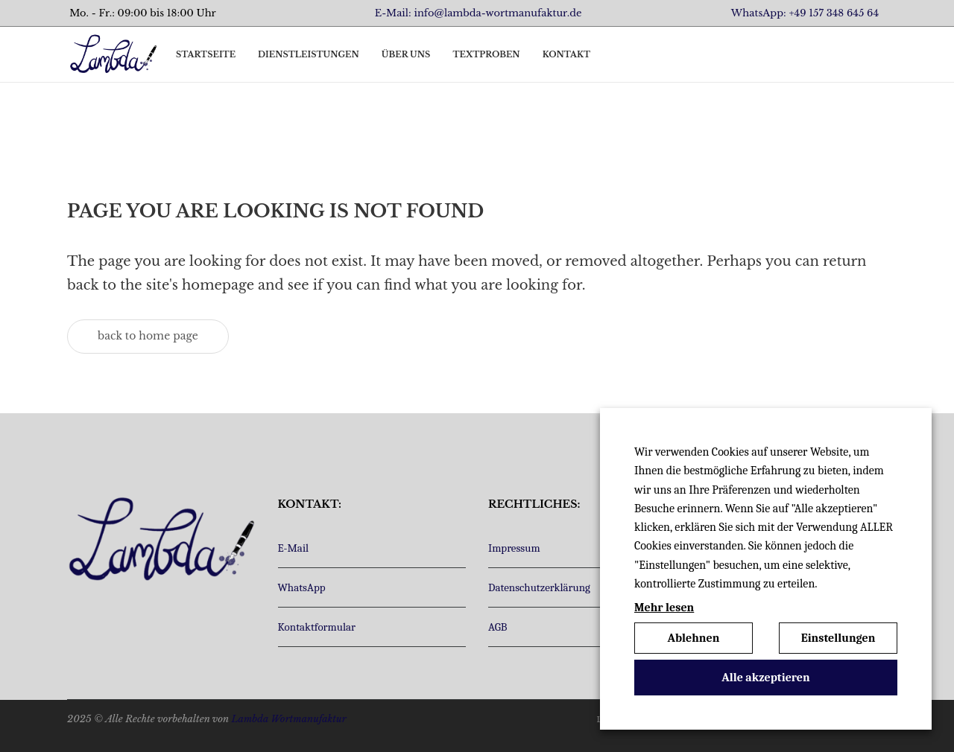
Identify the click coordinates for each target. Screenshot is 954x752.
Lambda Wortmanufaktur (288, 719)
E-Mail (293, 548)
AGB (497, 627)
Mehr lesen (664, 607)
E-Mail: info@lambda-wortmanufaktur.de (478, 13)
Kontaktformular (317, 627)
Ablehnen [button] (694, 638)
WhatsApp (302, 587)
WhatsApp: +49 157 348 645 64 (805, 13)
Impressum (514, 548)
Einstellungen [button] (838, 638)
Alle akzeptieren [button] (765, 677)
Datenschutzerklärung (539, 587)
